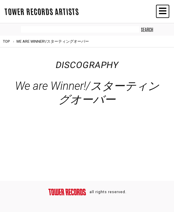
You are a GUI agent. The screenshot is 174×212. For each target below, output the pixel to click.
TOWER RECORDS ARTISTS (41, 11)
